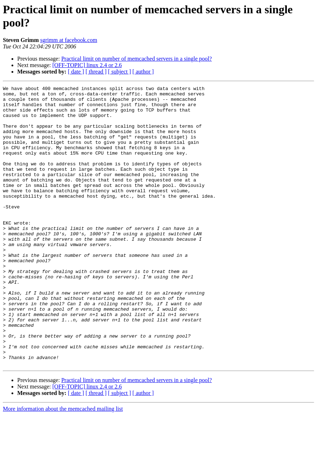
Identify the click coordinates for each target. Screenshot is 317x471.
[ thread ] (96, 72)
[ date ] (76, 72)
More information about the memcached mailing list (63, 465)
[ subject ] (119, 72)
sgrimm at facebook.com (68, 40)
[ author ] (143, 72)
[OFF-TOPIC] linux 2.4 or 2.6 (87, 65)
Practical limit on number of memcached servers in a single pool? (136, 59)
